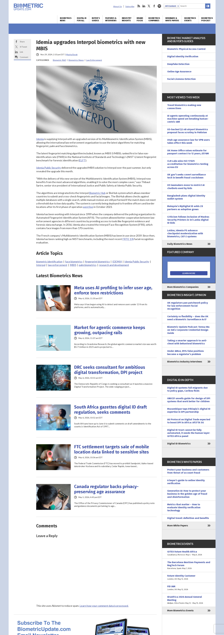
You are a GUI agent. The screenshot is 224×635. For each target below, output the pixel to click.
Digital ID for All (81, 19)
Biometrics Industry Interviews (184, 361)
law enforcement (57, 265)
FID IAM (188, 588)
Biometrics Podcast (207, 19)
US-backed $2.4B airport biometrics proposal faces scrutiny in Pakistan (187, 131)
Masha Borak (72, 54)
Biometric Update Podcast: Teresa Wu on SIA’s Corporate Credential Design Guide (188, 330)
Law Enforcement (94, 60)
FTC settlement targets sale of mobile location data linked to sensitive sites (111, 449)
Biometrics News (66, 19)
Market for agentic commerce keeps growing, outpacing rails (109, 330)
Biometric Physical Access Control (186, 49)
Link (21, 52)
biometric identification (49, 261)
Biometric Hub (97, 192)
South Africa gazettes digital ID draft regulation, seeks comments (110, 409)
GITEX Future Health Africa (188, 553)
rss (138, 6)
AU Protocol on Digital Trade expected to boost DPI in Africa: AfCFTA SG (188, 421)
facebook (154, 6)
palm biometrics (87, 265)
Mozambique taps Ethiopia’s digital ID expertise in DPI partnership (188, 410)
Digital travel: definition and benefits (188, 518)
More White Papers (177, 525)
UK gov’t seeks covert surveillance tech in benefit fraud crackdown (186, 176)
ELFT (82, 160)
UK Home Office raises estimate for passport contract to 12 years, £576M (188, 152)
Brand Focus (140, 19)
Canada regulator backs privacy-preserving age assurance (106, 489)
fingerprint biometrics (97, 261)
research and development (114, 265)
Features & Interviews (111, 19)
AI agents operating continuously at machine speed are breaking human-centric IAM (187, 118)
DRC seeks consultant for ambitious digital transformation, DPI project (109, 370)
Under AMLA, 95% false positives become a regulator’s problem (185, 353)
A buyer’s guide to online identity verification (186, 482)
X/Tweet (23, 47)
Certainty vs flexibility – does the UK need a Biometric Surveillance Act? (187, 318)
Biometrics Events (190, 19)
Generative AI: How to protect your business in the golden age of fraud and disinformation (187, 493)
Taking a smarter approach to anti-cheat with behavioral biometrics (187, 342)
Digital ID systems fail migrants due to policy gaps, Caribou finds (187, 389)
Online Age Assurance (179, 71)
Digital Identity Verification (182, 56)
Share (22, 41)
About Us (117, 6)
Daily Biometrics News (179, 243)
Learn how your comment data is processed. (104, 605)
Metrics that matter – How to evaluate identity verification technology (183, 507)
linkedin (143, 6)
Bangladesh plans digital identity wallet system (186, 197)
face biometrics (73, 261)
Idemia (40, 139)
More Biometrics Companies (183, 287)
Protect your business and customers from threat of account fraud (188, 471)
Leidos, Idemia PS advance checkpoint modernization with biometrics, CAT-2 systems (185, 233)
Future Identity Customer (188, 577)
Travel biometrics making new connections (184, 107)
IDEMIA (117, 261)
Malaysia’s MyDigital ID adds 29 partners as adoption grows (185, 208)
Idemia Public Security (48, 167)
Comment (24, 57)
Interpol (40, 265)
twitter (149, 6)
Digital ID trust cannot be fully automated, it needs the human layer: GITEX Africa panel (188, 433)
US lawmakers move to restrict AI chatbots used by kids (186, 187)
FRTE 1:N (128, 239)
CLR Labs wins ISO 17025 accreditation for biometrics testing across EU (187, 164)
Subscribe (129, 6)
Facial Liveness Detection (181, 79)
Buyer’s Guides (96, 19)
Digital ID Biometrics (179, 443)
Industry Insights (126, 19)
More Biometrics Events (180, 610)
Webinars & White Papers (172, 19)
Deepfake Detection (178, 64)
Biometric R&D (59, 60)
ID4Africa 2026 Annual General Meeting (188, 600)
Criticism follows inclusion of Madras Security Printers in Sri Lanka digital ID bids (188, 219)
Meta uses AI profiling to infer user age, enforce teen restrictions (113, 290)
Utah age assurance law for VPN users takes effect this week (188, 141)
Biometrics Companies (154, 19)
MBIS (73, 265)
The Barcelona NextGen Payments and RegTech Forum (188, 565)
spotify (159, 6)
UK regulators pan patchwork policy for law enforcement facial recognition (187, 305)
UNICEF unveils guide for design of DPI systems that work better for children (188, 400)
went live (88, 206)
